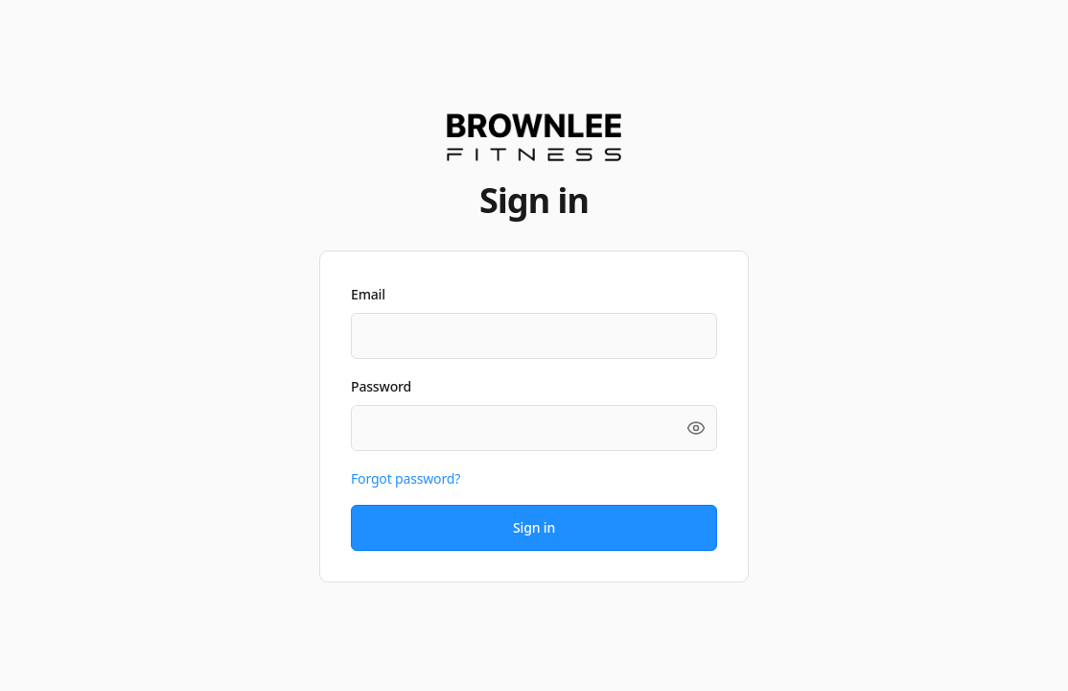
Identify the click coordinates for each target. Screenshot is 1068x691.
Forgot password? (405, 478)
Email (368, 294)
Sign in (534, 527)
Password (381, 386)
